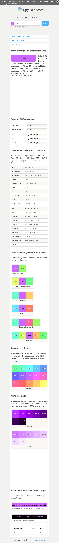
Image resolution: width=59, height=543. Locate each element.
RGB (13, 134)
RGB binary (15, 175)
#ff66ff (36, 375)
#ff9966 (29, 383)
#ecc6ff (44, 434)
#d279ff (15, 434)
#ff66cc (44, 375)
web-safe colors (20, 37)
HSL (13, 191)
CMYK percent (16, 183)
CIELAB (14, 216)
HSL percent (16, 195)
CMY (13, 187)
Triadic (22, 300)
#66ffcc (15, 295)
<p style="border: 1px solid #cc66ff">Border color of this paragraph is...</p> (29, 532)
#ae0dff (22, 413)
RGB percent (16, 171)
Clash (22, 314)
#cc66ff (37, 125)
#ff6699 (29, 322)
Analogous (29, 388)
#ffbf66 (36, 335)
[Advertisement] (29, 97)
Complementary (19, 273)
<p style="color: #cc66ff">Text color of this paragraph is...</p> (29, 520)
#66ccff (36, 368)
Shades (29, 426)
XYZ (13, 208)
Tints (29, 447)
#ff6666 (22, 383)
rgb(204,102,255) (37, 135)
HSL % (14, 142)
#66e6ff (15, 308)
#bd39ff (15, 413)
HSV (13, 199)
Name (14, 244)
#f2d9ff (15, 441)
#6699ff (44, 368)
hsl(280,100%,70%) (37, 143)
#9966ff (22, 375)
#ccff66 (22, 335)
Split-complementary (22, 287)
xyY (13, 212)
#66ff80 (29, 281)
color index (18, 45)
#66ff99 (15, 368)
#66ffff (29, 368)
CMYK (14, 179)
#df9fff (29, 434)
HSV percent (16, 203)
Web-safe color (16, 240)
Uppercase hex (16, 129)
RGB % (14, 138)
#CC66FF (37, 129)
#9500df (30, 413)
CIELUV (14, 220)
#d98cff (22, 434)
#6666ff (15, 375)
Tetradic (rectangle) (26, 327)
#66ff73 (44, 335)
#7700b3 (36, 413)
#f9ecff (22, 441)
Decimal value (16, 236)
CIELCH (14, 224)
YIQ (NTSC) (15, 232)
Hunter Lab (15, 228)
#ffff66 (43, 383)
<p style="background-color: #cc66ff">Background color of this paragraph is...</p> (29, 508)
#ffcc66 (29, 295)
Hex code (15, 125)
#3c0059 (15, 421)
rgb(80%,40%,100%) (37, 139)
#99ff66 (22, 268)
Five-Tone (29, 340)
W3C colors (17, 41)
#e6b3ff (36, 434)
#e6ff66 (15, 281)
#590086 (44, 413)
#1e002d (22, 421)
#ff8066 (29, 308)
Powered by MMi (42, 540)
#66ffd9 (15, 335)
